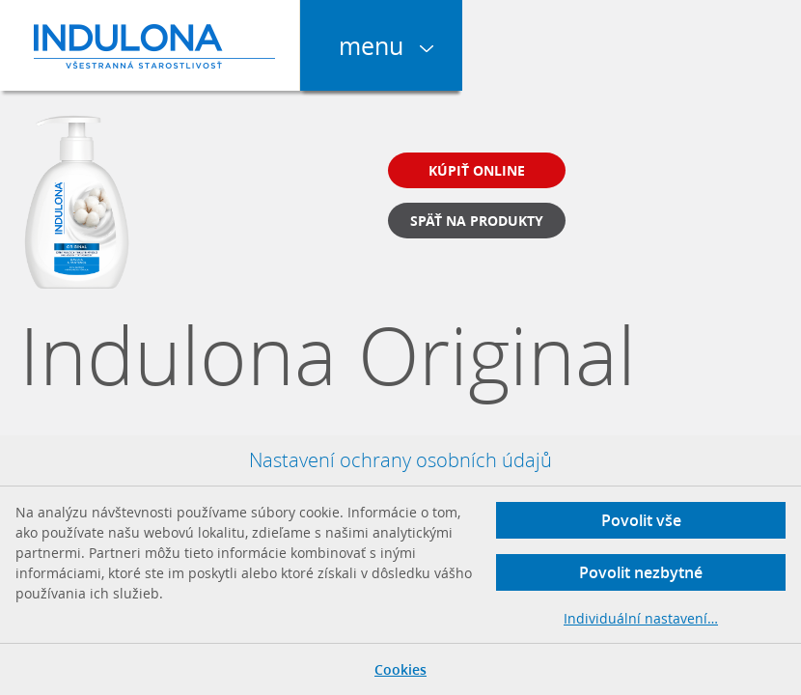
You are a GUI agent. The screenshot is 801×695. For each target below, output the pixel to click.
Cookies (400, 669)
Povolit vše (641, 520)
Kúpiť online (476, 170)
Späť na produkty (476, 220)
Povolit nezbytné (641, 572)
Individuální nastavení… (641, 618)
